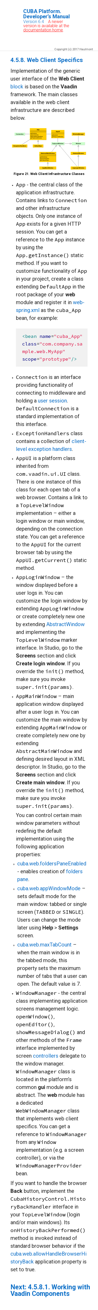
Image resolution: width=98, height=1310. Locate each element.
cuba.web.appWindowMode (48, 888)
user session (52, 401)
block (16, 86)
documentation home (43, 29)
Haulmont (86, 49)
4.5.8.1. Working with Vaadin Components (50, 1290)
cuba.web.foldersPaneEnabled (51, 863)
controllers (45, 1056)
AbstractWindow (65, 624)
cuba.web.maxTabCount (44, 945)
